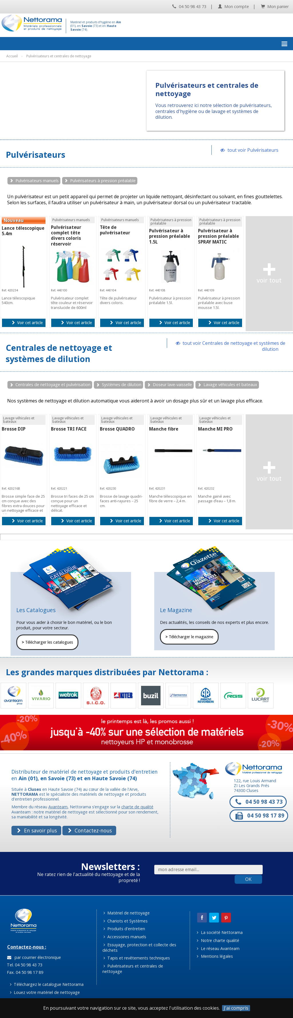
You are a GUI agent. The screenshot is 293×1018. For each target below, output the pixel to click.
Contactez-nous (90, 830)
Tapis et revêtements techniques (137, 958)
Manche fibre (163, 429)
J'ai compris (236, 1008)
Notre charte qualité (218, 940)
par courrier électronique (34, 957)
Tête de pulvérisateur (115, 230)
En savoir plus (37, 830)
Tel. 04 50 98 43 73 (24, 965)
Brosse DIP (13, 429)
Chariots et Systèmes (126, 921)
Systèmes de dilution (121, 384)
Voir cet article (27, 322)
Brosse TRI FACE (68, 429)
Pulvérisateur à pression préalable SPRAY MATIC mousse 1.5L (218, 239)
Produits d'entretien (124, 928)
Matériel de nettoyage (127, 913)
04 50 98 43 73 (189, 6)
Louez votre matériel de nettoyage (45, 992)
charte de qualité (137, 806)
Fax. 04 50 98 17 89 (24, 972)
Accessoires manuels (125, 936)
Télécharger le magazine (189, 636)
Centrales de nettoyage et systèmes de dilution (59, 353)
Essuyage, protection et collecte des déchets (139, 947)
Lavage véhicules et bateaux (230, 384)
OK (248, 879)
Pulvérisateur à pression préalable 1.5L (169, 236)
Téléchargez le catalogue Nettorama (47, 984)
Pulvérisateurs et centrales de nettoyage (132, 968)
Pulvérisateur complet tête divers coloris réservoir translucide (66, 238)
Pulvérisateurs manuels (37, 180)
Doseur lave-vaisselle (172, 384)
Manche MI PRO (215, 429)
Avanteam (58, 806)
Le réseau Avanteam (218, 948)
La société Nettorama (219, 932)
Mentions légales (215, 956)
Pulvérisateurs (35, 154)
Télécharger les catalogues (47, 642)
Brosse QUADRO (117, 429)
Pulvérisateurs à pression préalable (103, 180)
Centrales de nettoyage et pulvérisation (52, 384)
